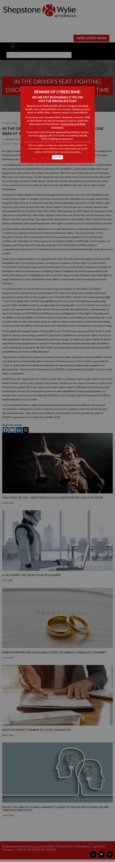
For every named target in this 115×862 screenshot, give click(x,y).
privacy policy (73, 151)
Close (57, 157)
